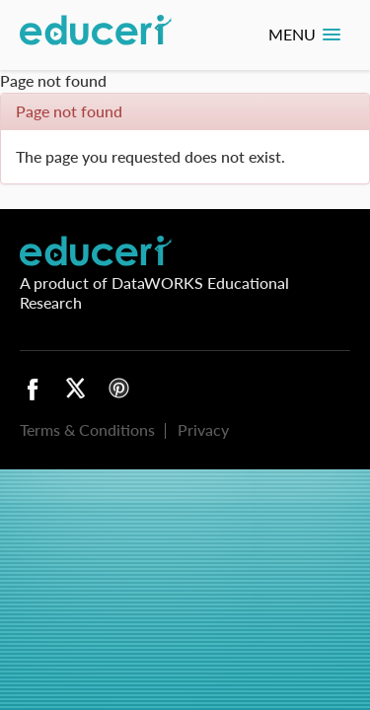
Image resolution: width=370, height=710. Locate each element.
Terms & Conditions (87, 429)
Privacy (203, 429)
